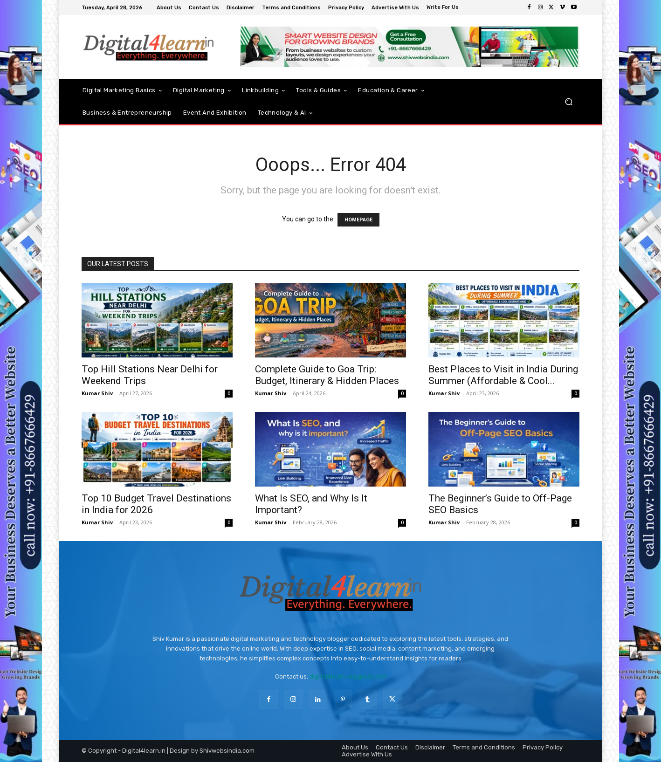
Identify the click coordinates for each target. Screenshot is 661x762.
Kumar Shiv (97, 393)
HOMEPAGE (358, 220)
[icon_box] (444, 8)
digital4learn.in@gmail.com (348, 676)
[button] (568, 102)
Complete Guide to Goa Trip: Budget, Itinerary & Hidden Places (327, 375)
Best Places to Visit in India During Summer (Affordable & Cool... (503, 375)
